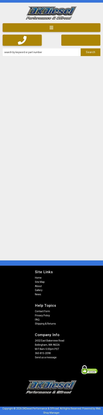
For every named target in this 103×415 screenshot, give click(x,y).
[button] (51, 52)
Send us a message (46, 357)
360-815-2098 (43, 353)
